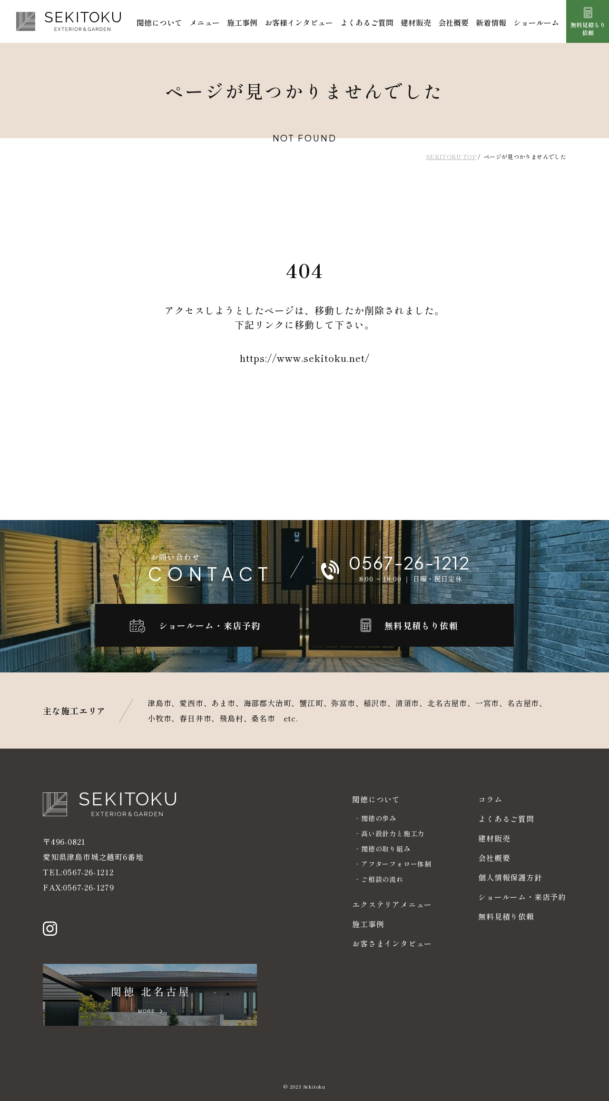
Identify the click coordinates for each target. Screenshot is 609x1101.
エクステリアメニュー (392, 904)
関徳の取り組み (386, 848)
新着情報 (491, 22)
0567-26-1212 (88, 872)
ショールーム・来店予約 (522, 896)
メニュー (204, 22)
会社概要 (453, 22)
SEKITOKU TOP (451, 156)
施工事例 (242, 22)
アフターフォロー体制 (396, 864)
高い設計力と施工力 (392, 833)
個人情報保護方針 (510, 877)
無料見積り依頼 (506, 916)
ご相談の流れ (382, 879)
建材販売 (416, 22)
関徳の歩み (378, 818)
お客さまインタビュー (392, 943)
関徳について (159, 22)
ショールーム (536, 22)
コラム (490, 799)
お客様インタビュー (299, 22)
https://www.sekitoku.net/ (305, 358)
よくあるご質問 (366, 22)
